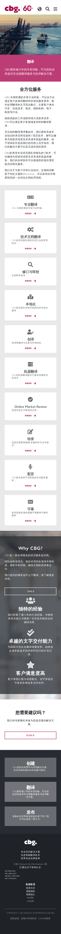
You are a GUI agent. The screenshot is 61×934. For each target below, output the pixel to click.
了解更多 (30, 591)
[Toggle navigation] (55, 9)
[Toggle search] (47, 9)
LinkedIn (30, 901)
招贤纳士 (30, 894)
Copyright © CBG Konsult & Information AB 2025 (30, 912)
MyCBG (30, 897)
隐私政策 (14, 918)
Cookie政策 (44, 918)
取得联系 (30, 735)
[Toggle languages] (40, 9)
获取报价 (30, 891)
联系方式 (30, 888)
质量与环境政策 (28, 918)
